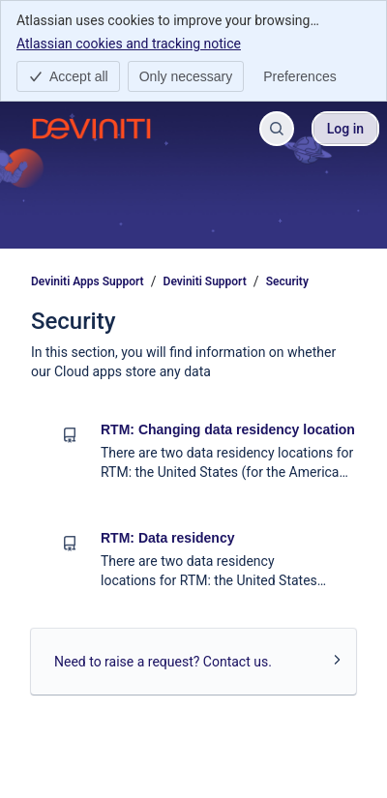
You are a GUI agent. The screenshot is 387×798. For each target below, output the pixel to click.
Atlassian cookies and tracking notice (128, 42)
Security (287, 281)
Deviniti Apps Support (87, 281)
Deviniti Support (205, 281)
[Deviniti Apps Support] (91, 128)
